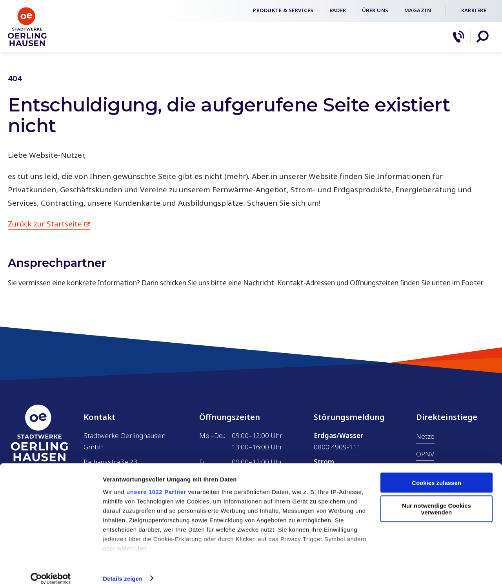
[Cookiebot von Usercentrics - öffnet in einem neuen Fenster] (50, 569)
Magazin (417, 10)
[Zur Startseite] (27, 44)
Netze (425, 436)
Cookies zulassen (436, 472)
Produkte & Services (283, 10)
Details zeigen (122, 568)
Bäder (337, 10)
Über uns (375, 10)
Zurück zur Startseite (45, 224)
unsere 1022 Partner (156, 481)
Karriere (473, 10)
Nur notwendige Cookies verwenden (436, 499)
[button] (482, 36)
